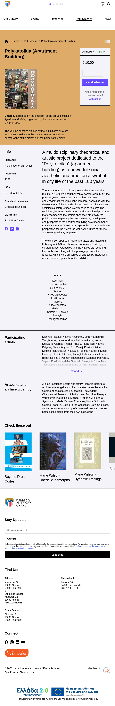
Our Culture (10, 18)
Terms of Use (27, 672)
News (108, 18)
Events (35, 18)
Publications (84, 18)
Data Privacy (11, 672)
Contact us (95, 98)
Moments (58, 18)
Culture (16, 41)
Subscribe (57, 555)
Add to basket (96, 82)
